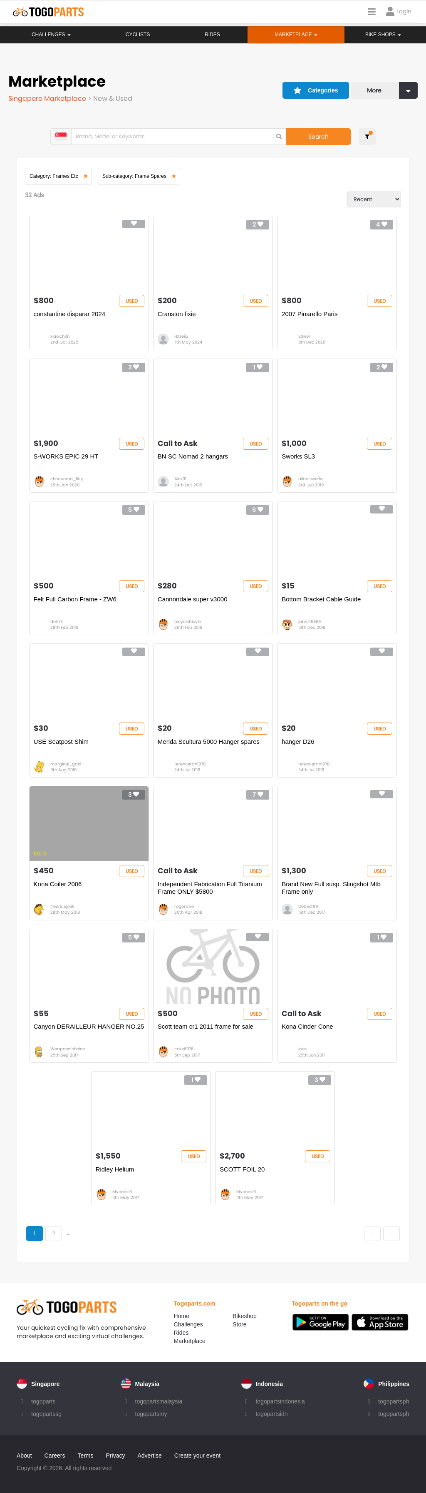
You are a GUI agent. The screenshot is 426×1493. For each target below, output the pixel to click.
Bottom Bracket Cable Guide (321, 599)
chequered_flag (67, 479)
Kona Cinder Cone (307, 1026)
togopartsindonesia (280, 1401)
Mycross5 (122, 1192)
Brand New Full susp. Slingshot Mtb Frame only (331, 887)
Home (181, 1316)
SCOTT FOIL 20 (242, 1169)
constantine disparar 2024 (70, 313)
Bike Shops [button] (383, 34)
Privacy (115, 1455)
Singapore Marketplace (48, 98)
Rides (212, 34)
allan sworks (310, 479)
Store (239, 1324)
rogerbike (184, 906)
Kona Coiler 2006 (58, 883)
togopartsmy (151, 1414)
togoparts (43, 1401)
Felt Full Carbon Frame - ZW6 (75, 599)
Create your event (197, 1455)
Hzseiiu (181, 336)
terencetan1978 (190, 764)
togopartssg (46, 1414)
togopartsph (393, 1401)
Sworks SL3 (298, 456)
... (68, 1233)
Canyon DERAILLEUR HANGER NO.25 (89, 1026)
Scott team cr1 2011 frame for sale (205, 1026)
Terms (85, 1455)
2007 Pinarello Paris (309, 313)
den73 (56, 621)
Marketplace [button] (295, 34)
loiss (302, 1049)
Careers (55, 1455)
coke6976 (183, 1049)
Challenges (51, 34)
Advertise (149, 1455)
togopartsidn (272, 1414)
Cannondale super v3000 (193, 599)
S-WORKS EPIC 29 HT (66, 456)
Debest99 (308, 906)
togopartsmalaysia (159, 1401)
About (24, 1455)
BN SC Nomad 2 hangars (193, 456)
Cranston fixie (177, 313)
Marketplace (190, 1341)
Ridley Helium (115, 1169)
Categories (316, 90)
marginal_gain (65, 764)
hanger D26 (298, 741)
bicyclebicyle (187, 621)
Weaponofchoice (67, 1049)
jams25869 (309, 621)
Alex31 (180, 479)
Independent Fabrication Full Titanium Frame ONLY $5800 (210, 887)
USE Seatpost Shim (61, 741)
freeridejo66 (62, 906)
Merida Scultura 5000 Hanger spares (209, 741)
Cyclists (137, 34)
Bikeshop (245, 1316)
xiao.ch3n (59, 336)
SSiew (304, 336)
